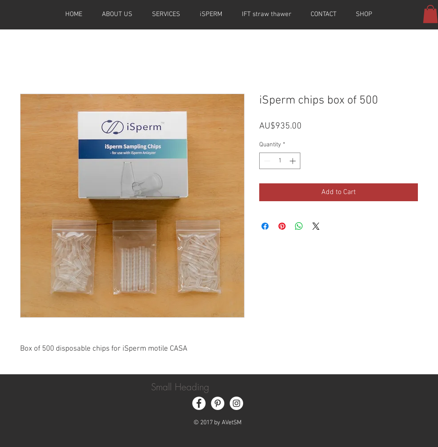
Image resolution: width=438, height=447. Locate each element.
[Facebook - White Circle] (199, 403)
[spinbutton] (280, 161)
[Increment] (293, 161)
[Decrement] (266, 161)
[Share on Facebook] (265, 226)
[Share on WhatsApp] (299, 226)
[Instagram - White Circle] (236, 403)
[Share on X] (316, 226)
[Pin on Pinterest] (282, 226)
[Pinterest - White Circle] (217, 403)
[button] (430, 14)
